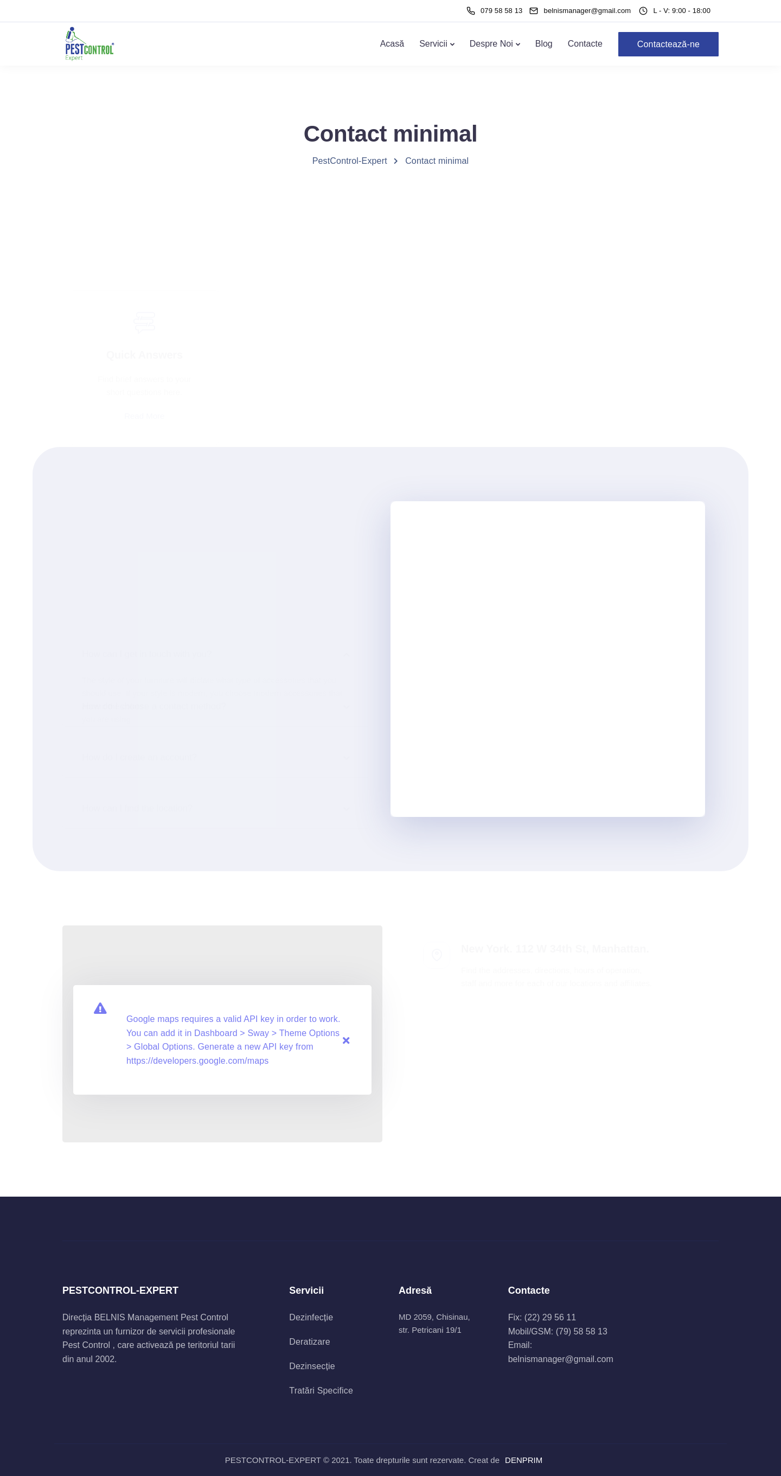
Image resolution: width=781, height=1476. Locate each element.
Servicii (433, 43)
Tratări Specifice (321, 1390)
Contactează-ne (668, 44)
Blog (544, 43)
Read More (144, 363)
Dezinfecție (311, 1317)
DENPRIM (523, 1460)
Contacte (585, 43)
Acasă (392, 43)
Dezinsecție (312, 1366)
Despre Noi (491, 43)
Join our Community (473, 399)
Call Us (309, 371)
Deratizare (309, 1341)
